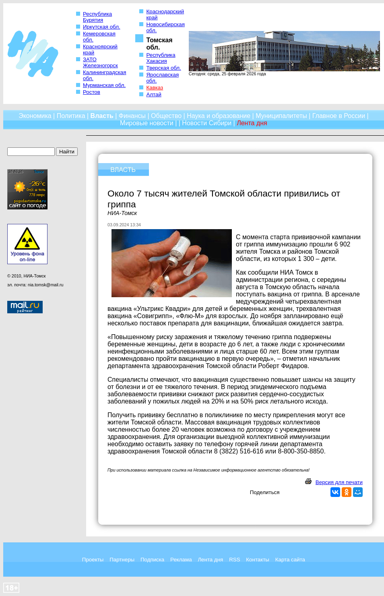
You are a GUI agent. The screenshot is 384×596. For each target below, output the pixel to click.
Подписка (152, 560)
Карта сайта (290, 560)
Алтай (153, 94)
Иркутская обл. (101, 27)
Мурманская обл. (104, 85)
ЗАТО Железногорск (100, 62)
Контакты (257, 560)
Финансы (132, 115)
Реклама (181, 560)
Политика (71, 115)
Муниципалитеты (281, 115)
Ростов (91, 92)
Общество (166, 115)
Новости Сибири (206, 123)
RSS (234, 560)
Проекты (92, 560)
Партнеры (121, 560)
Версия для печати (339, 482)
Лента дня (210, 560)
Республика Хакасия (160, 58)
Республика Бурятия (97, 17)
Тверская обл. (163, 68)
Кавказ (154, 88)
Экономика (35, 115)
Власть (102, 115)
